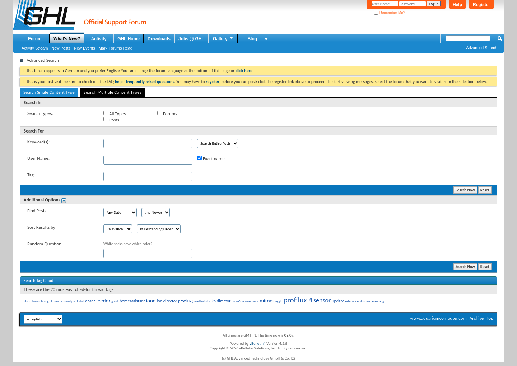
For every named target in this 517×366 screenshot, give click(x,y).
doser (90, 301)
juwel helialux (201, 301)
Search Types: (40, 113)
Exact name (211, 158)
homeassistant (132, 301)
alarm (27, 301)
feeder (103, 300)
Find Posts (36, 210)
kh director (220, 301)
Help (457, 4)
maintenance (250, 301)
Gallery (223, 38)
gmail (114, 301)
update (338, 301)
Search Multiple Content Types (112, 92)
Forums (167, 113)
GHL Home (128, 38)
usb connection (355, 301)
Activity (99, 38)
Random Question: (45, 243)
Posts (111, 119)
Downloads (159, 38)
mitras (266, 300)
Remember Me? (389, 13)
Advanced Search (481, 48)
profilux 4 (297, 300)
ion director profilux (174, 301)
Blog (252, 38)
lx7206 (236, 301)
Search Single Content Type (49, 92)
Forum (34, 38)
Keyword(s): (38, 141)
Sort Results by (41, 227)
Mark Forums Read (115, 48)
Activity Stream (35, 48)
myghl (279, 301)
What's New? (66, 38)
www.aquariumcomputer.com (438, 318)
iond (151, 300)
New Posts (60, 48)
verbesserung (375, 301)
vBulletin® (258, 343)
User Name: (38, 158)
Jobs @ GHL (191, 38)
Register (481, 4)
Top (489, 318)
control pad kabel (72, 301)
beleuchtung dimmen (46, 301)
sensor (322, 300)
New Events (84, 48)
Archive (477, 318)
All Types (114, 113)
